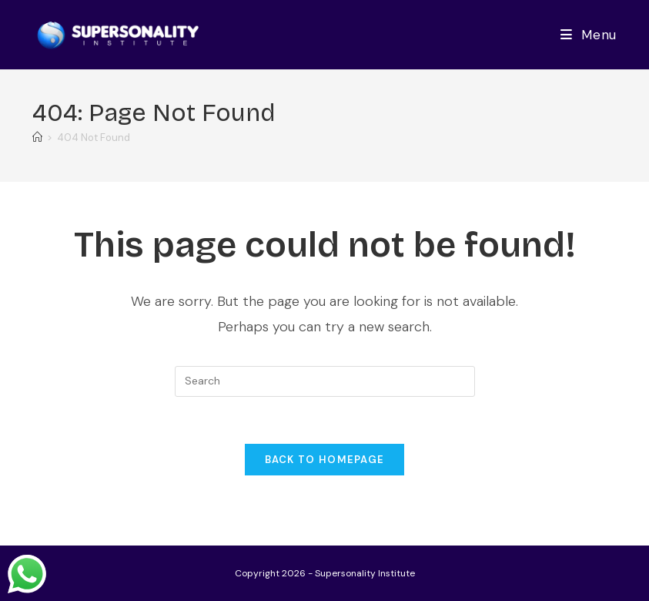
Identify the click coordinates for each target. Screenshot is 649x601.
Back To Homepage (325, 459)
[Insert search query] (325, 381)
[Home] (37, 137)
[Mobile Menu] (588, 34)
